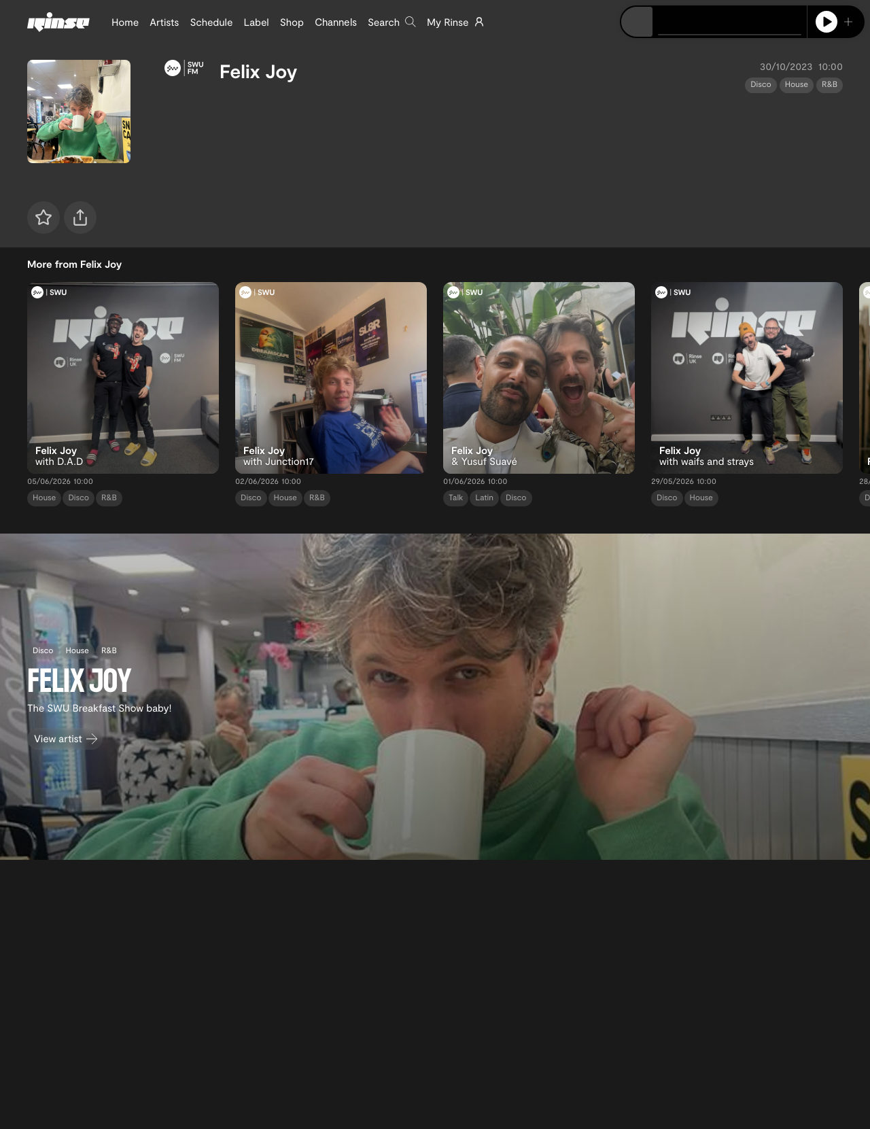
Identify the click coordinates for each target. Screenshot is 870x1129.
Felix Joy (258, 70)
